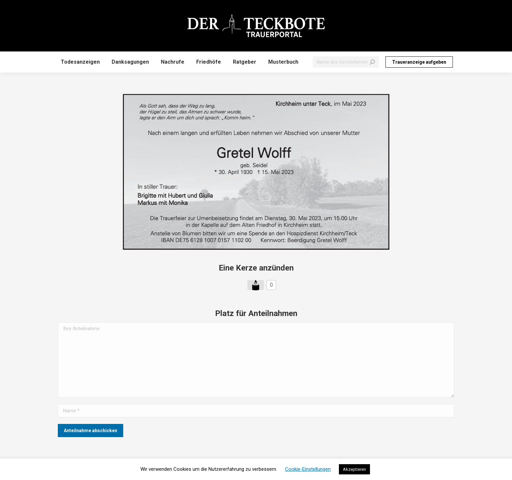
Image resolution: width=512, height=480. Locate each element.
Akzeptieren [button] (354, 469)
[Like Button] (255, 285)
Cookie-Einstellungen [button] (308, 469)
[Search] (346, 62)
